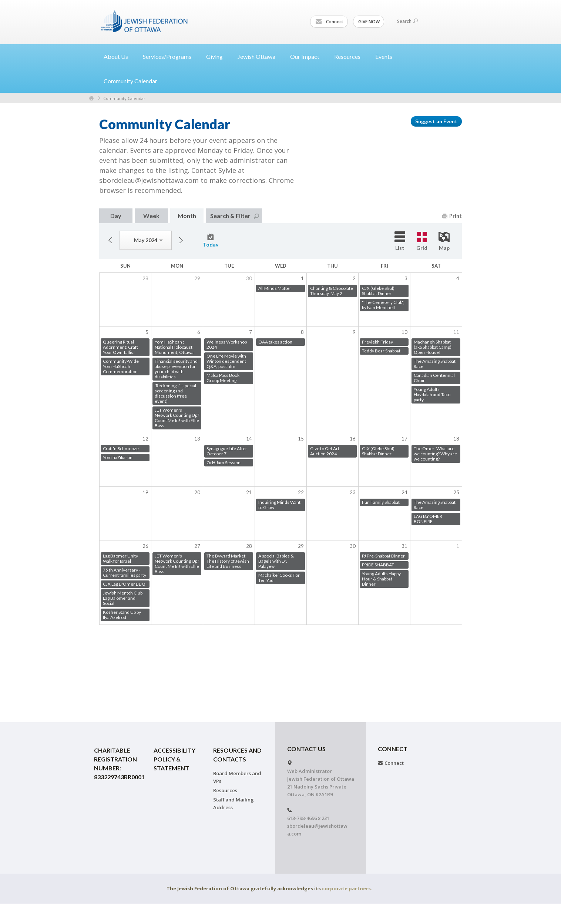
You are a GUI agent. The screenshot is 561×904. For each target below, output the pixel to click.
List (399, 241)
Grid (421, 241)
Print (452, 215)
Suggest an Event (436, 121)
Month (187, 215)
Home (91, 98)
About (119, 56)
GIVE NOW (369, 22)
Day (115, 215)
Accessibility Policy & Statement (174, 759)
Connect (329, 22)
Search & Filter (234, 215)
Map (444, 241)
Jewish (259, 56)
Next (181, 240)
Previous (110, 240)
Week (151, 215)
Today (210, 241)
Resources (225, 790)
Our (307, 56)
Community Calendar (130, 80)
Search (407, 21)
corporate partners (346, 888)
